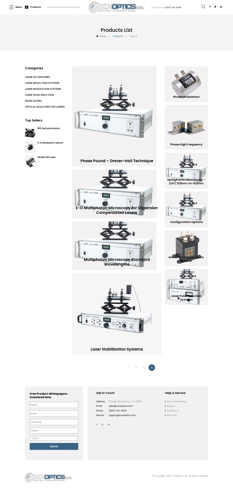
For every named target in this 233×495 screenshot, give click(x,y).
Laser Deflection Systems (42, 83)
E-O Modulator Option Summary (50, 144)
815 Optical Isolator (49, 128)
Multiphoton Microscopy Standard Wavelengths (117, 260)
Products (33, 7)
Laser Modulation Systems (43, 89)
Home (103, 36)
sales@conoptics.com (121, 406)
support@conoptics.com (122, 415)
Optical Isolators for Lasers (45, 107)
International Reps (177, 401)
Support (171, 406)
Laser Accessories (37, 77)
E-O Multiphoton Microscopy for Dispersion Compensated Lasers (117, 209)
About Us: (172, 415)
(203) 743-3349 (173, 7)
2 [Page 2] (144, 367)
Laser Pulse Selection (39, 95)
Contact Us (173, 410)
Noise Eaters (33, 101)
